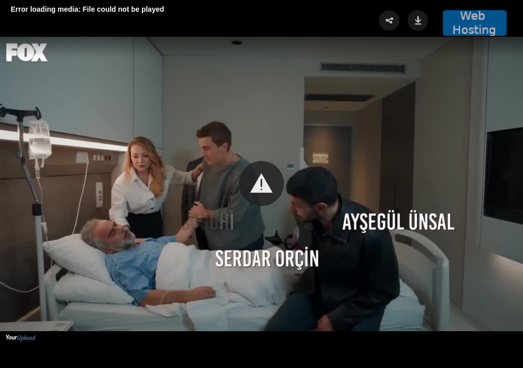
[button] (261, 183)
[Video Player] (261, 184)
